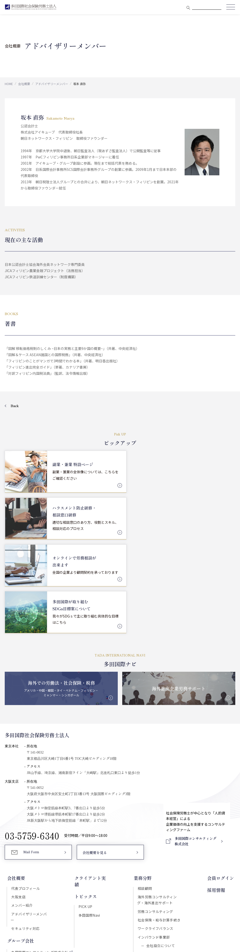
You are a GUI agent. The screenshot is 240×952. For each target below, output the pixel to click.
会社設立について (160, 847)
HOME (9, 84)
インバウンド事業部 (154, 838)
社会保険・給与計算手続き (159, 820)
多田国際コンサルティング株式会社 (39, 847)
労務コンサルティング (156, 811)
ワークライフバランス (156, 829)
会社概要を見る (94, 753)
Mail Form (31, 753)
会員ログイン (221, 778)
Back (15, 406)
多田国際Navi (89, 808)
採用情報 (217, 790)
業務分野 (143, 778)
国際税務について (160, 855)
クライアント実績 (92, 778)
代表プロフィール (25, 788)
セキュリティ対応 (25, 823)
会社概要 (24, 84)
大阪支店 (18, 797)
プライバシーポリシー (139, 905)
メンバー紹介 (21, 805)
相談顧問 (145, 788)
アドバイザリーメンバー (51, 84)
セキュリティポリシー (101, 905)
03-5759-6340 (32, 735)
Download (193, 883)
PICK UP (85, 799)
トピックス (85, 790)
